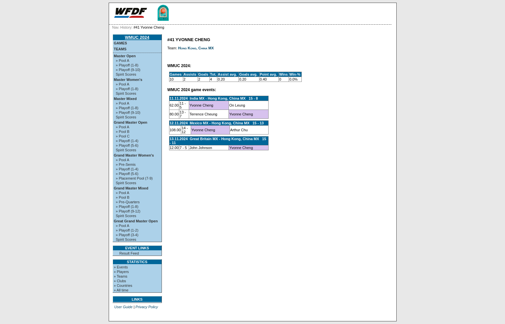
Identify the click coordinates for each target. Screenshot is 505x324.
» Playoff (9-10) (128, 70)
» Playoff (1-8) (127, 65)
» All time (121, 290)
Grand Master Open (130, 122)
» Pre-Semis (126, 164)
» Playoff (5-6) (127, 145)
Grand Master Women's (134, 155)
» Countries (123, 285)
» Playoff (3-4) (127, 235)
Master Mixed (125, 99)
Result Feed (129, 253)
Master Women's (128, 80)
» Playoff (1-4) (127, 141)
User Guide (123, 307)
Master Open (125, 56)
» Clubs (120, 281)
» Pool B (123, 132)
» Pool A (122, 60)
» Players (121, 272)
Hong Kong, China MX (196, 48)
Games (120, 43)
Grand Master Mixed (131, 188)
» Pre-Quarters (128, 202)
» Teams (120, 276)
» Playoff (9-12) (128, 211)
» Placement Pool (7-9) (134, 178)
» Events (121, 267)
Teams (120, 49)
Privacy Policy (147, 307)
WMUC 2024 (137, 37)
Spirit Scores (126, 74)
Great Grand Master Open (136, 221)
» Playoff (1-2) (127, 230)
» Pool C (123, 136)
